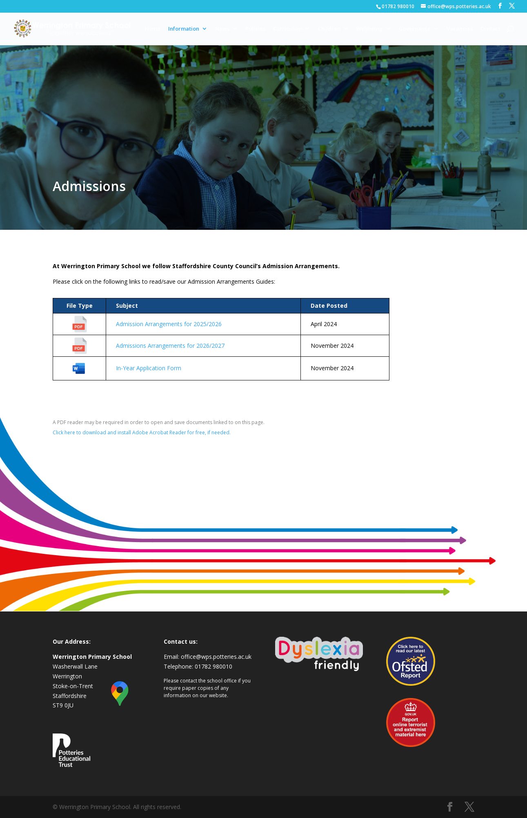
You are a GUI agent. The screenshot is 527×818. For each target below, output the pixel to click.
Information (183, 29)
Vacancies (460, 29)
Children (329, 29)
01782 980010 (398, 6)
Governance (415, 29)
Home (152, 29)
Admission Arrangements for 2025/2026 (169, 324)
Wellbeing (369, 29)
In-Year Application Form (148, 368)
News (222, 29)
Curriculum (287, 29)
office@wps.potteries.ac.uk (216, 656)
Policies (255, 29)
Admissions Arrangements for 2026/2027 (170, 345)
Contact (490, 29)
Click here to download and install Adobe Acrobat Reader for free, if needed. (142, 432)
